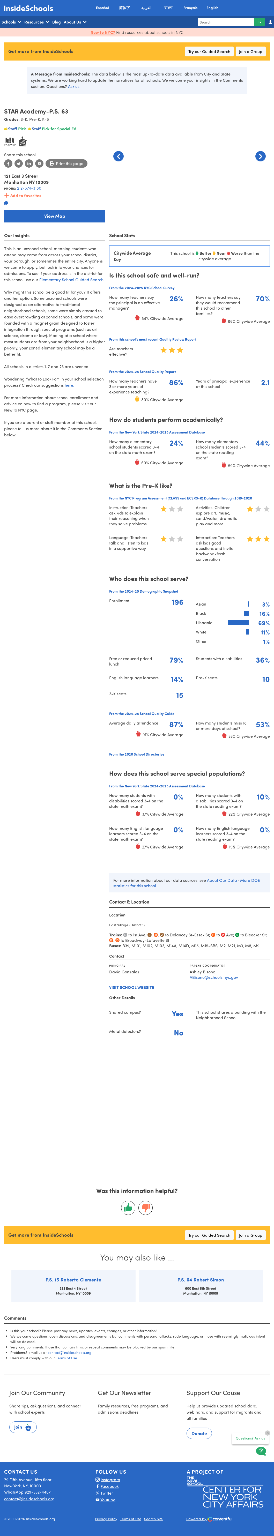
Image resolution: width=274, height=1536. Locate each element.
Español (102, 7)
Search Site (153, 1518)
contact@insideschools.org (70, 1352)
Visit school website (131, 987)
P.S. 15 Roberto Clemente (73, 1279)
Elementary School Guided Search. (72, 279)
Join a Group (250, 51)
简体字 (124, 7)
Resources (36, 22)
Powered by (209, 1519)
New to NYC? (103, 32)
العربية (146, 7)
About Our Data (222, 880)
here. (69, 385)
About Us (75, 22)
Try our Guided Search (209, 51)
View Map (54, 216)
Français (190, 7)
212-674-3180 (29, 188)
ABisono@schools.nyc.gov (214, 977)
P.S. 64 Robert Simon (200, 1279)
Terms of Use (66, 1357)
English (212, 7)
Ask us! (74, 86)
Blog (56, 22)
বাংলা (168, 7)
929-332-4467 (38, 1492)
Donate (199, 1433)
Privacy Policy (106, 1518)
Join (23, 1427)
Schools (11, 22)
